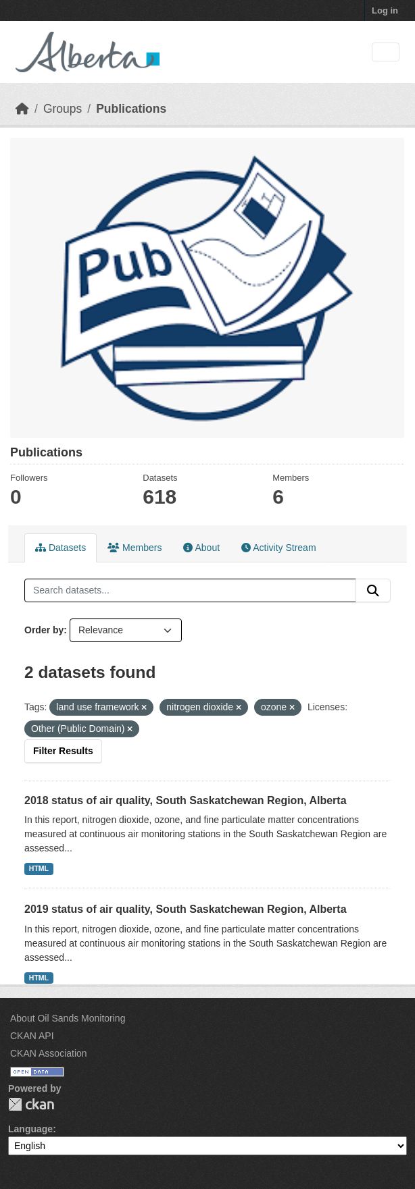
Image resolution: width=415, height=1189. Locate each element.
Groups (62, 108)
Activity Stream (278, 547)
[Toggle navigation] (385, 52)
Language (30, 1129)
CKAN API (32, 1035)
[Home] (22, 108)
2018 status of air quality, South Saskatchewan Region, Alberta (185, 800)
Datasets (60, 547)
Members (134, 547)
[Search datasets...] (190, 591)
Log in (385, 10)
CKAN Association (48, 1053)
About (201, 547)
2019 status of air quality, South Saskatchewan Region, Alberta (185, 909)
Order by (44, 630)
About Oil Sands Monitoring (67, 1018)
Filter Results (63, 750)
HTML (39, 868)
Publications (131, 108)
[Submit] (373, 591)
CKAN (31, 1104)
